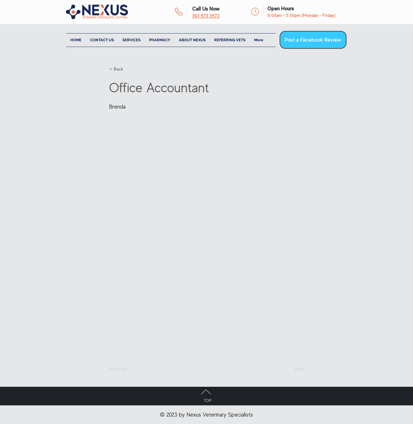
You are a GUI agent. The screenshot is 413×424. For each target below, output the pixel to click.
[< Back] (128, 69)
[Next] (290, 369)
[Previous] (128, 369)
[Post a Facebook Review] (313, 40)
